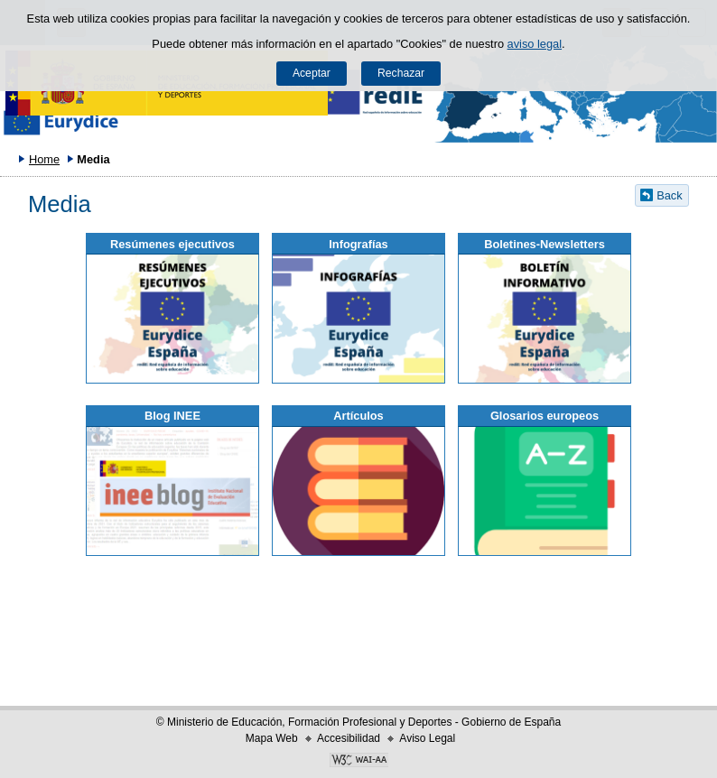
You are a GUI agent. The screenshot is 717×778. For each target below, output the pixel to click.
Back (669, 195)
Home (44, 159)
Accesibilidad (348, 738)
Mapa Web (272, 738)
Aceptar (312, 73)
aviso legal (534, 44)
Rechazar (400, 73)
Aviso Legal (427, 738)
